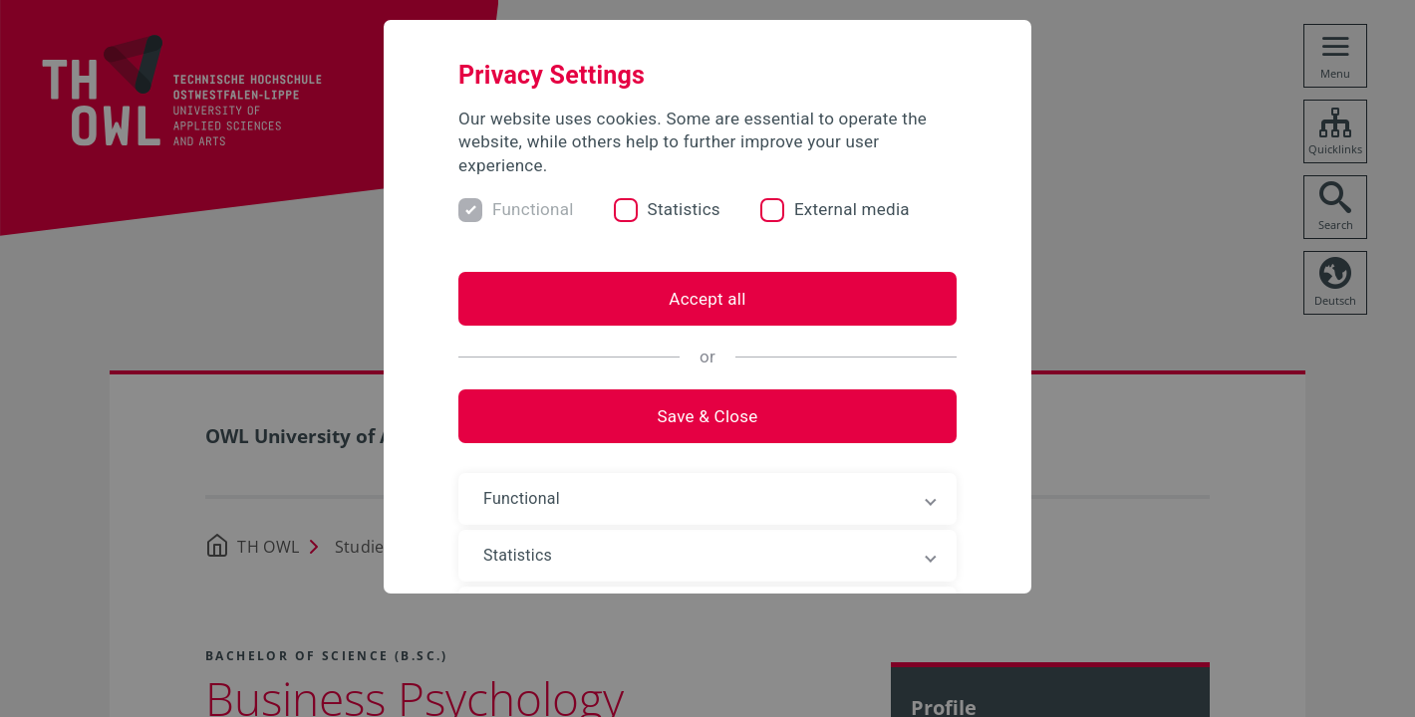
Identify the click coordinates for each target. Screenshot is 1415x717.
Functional (533, 209)
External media (852, 209)
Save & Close (707, 416)
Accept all (707, 299)
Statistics (684, 209)
